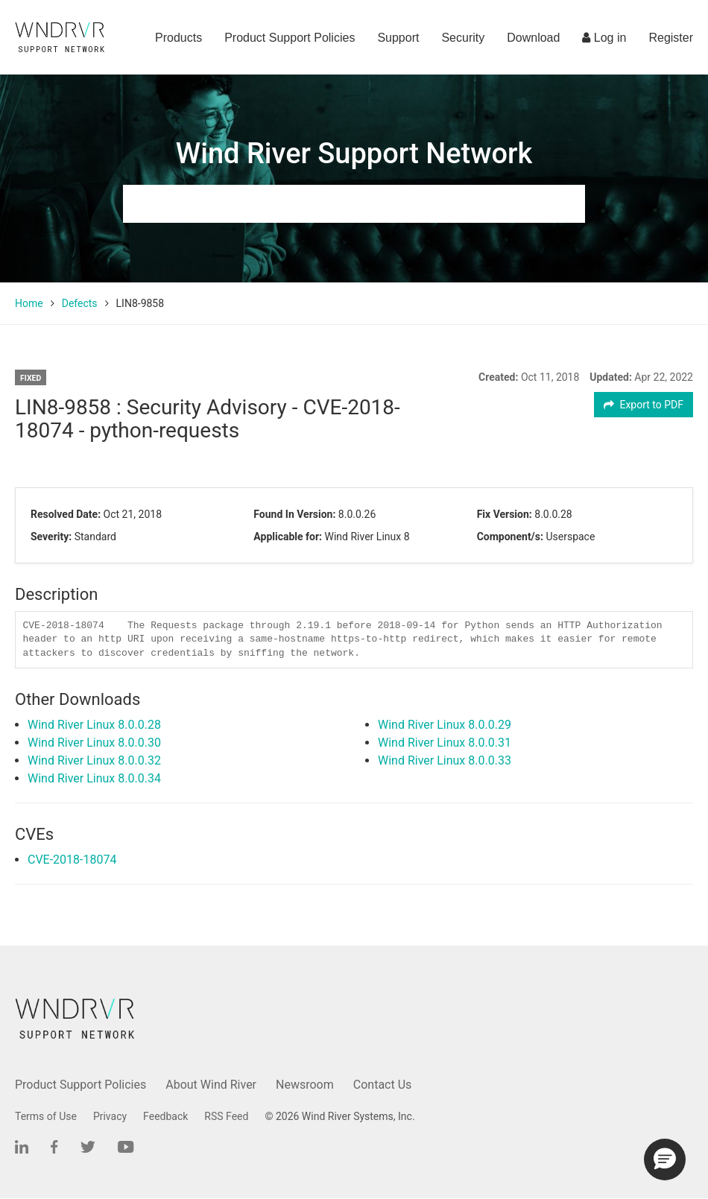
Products (178, 37)
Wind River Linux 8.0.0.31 (444, 742)
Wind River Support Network (354, 153)
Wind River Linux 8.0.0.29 (444, 725)
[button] (665, 1159)
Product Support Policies (289, 37)
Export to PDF (643, 405)
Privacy (110, 1116)
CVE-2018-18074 (72, 859)
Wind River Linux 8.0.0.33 (444, 760)
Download (533, 37)
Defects (80, 303)
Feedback (165, 1116)
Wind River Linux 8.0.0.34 (94, 778)
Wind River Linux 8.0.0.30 (94, 742)
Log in (604, 37)
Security (462, 37)
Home (29, 303)
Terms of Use (46, 1116)
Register (670, 37)
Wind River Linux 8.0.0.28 (94, 725)
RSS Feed (226, 1116)
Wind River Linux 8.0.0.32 (94, 760)
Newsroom (305, 1085)
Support (398, 37)
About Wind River (210, 1085)
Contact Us (382, 1085)
